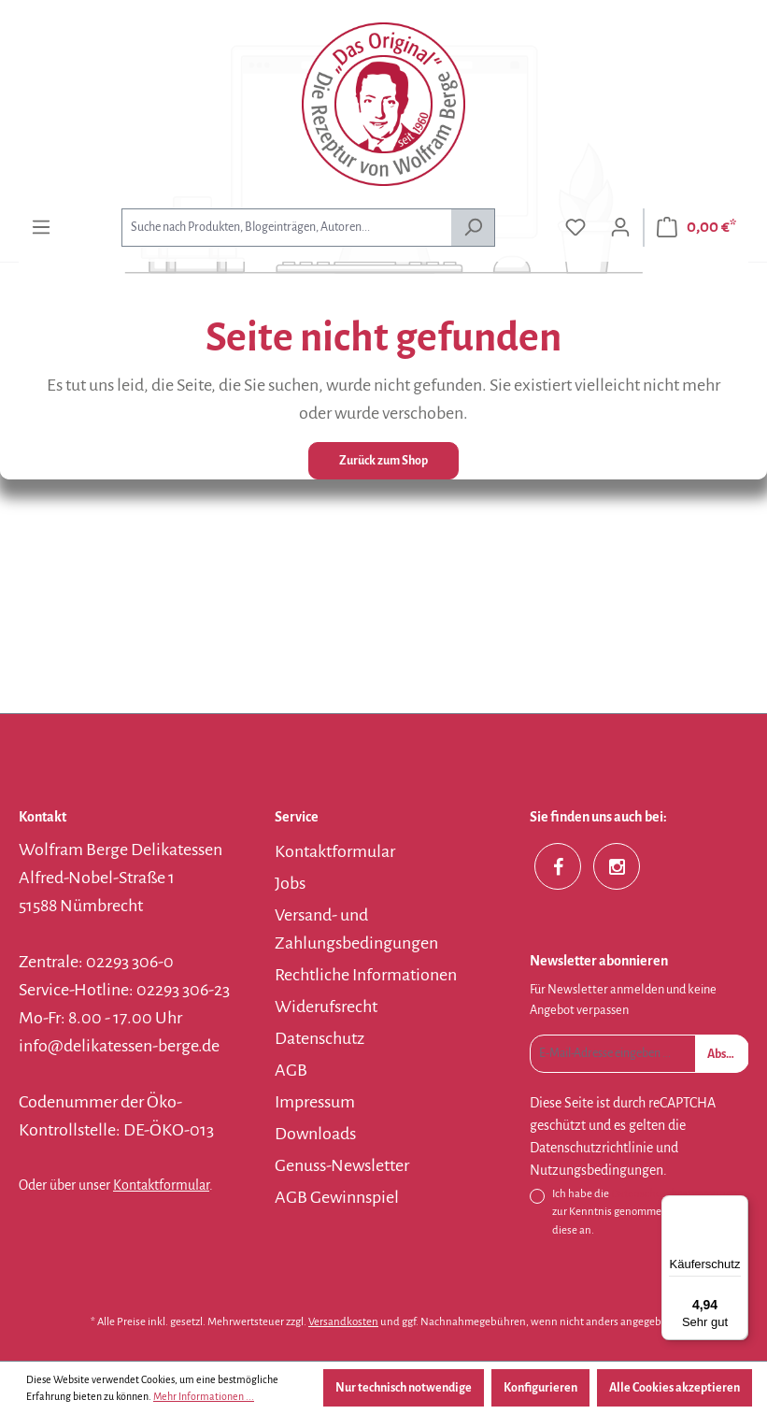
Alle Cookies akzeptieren (674, 1387)
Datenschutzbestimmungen (677, 1194)
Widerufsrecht (326, 1006)
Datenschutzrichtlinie (591, 1147)
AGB (291, 1070)
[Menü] (41, 227)
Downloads (315, 1133)
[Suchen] (473, 227)
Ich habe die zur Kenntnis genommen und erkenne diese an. (648, 1210)
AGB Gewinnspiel (337, 1197)
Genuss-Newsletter (342, 1165)
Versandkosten (343, 1322)
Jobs (290, 883)
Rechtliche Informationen (366, 974)
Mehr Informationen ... (203, 1396)
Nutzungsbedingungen (596, 1170)
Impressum (315, 1102)
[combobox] (286, 227)
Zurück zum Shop (383, 460)
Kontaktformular (161, 1185)
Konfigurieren (540, 1387)
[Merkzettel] (575, 227)
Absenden (728, 1054)
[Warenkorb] (696, 227)
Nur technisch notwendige (403, 1387)
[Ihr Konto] (620, 227)
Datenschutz (319, 1038)
